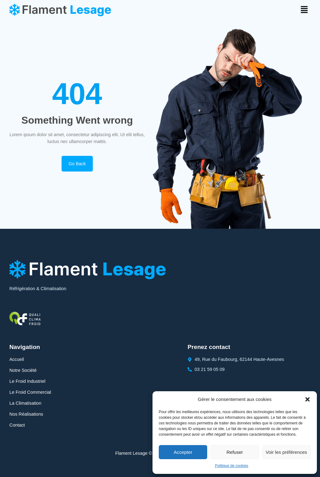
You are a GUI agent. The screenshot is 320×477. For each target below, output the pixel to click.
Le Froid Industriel (27, 381)
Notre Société (23, 370)
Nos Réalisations (26, 414)
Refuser (235, 452)
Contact (17, 425)
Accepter (183, 452)
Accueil (16, 359)
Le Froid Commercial (30, 392)
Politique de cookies (231, 466)
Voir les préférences (286, 452)
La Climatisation (25, 403)
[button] (307, 399)
